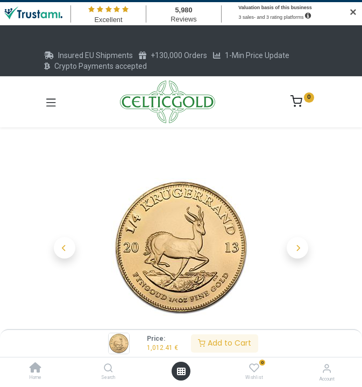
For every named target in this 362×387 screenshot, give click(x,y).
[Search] (108, 368)
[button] (65, 248)
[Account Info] (327, 368)
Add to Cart (224, 343)
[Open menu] (181, 371)
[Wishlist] (254, 368)
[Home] (35, 368)
